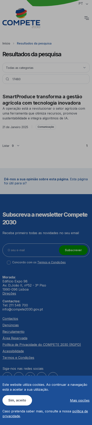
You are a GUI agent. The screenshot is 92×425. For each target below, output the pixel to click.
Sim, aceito (17, 400)
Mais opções (80, 400)
